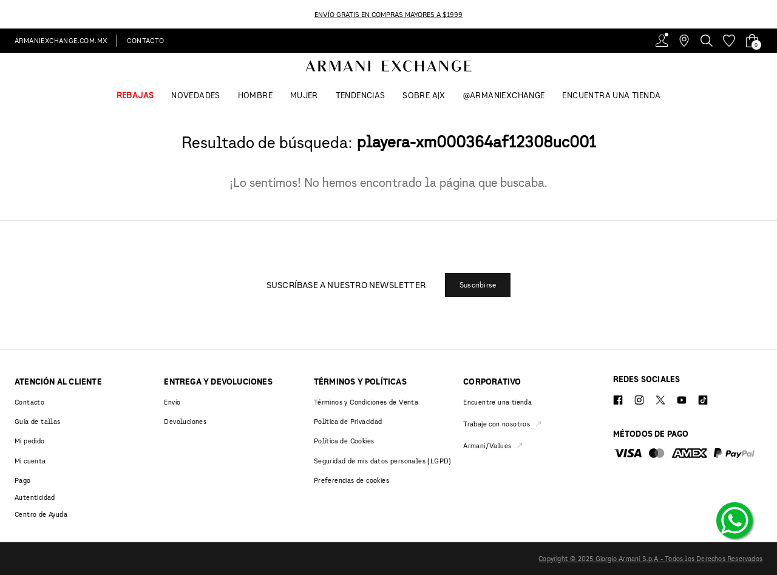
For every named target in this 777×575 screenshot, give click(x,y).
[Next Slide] (770, 14)
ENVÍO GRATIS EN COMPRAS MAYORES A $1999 (388, 14)
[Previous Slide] (7, 14)
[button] (478, 285)
